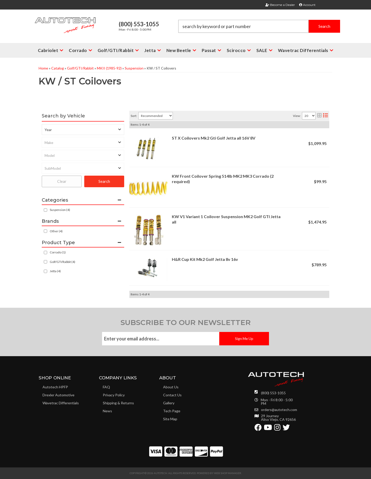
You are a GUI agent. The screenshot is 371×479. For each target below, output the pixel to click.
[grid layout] (319, 115)
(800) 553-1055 (273, 393)
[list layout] (325, 115)
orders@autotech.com (279, 410)
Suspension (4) (60, 210)
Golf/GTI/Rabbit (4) (62, 262)
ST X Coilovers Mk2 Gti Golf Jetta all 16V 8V (213, 137)
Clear (61, 181)
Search (104, 181)
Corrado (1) (58, 252)
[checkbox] (45, 231)
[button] (259, 26)
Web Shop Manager (227, 473)
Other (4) (56, 231)
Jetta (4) (55, 271)
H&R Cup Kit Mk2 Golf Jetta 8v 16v (205, 259)
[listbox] (83, 129)
